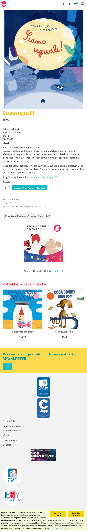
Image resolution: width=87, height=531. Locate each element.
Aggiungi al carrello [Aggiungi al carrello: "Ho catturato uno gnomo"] (22, 341)
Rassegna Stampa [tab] (26, 216)
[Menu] (82, 4)
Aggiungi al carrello (29, 187)
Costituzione (10, 206)
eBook (6, 435)
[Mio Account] (69, 4)
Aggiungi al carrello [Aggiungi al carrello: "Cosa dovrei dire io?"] (65, 341)
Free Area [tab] (10, 216)
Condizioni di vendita (13, 425)
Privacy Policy (10, 421)
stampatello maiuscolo (25, 206)
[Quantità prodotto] (5, 187)
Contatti (7, 444)
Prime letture (14, 203)
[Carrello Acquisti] (76, 4)
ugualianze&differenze (41, 206)
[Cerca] (63, 4)
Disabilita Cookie (76, 514)
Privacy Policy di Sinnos (61, 528)
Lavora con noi (10, 440)
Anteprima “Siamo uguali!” (43, 177)
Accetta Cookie (57, 514)
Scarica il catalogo (12, 430)
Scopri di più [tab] (44, 216)
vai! (7, 366)
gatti (16, 206)
